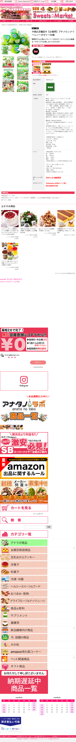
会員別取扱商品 (11, 25)
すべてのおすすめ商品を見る (66, 273)
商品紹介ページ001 (8, 195)
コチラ (51, 57)
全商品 (3, 25)
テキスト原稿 (6, 200)
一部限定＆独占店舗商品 (25, 25)
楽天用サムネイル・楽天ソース (12, 198)
